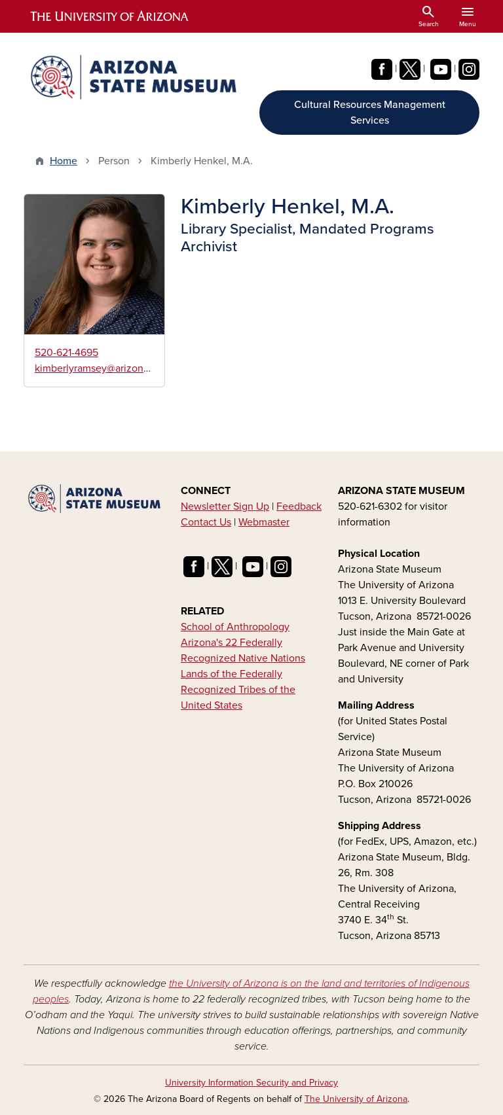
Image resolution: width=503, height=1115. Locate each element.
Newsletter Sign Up (225, 506)
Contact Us (206, 522)
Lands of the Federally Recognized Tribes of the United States (238, 689)
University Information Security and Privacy (251, 1082)
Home (63, 161)
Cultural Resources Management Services (369, 112)
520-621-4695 (66, 352)
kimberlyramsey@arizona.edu (102, 368)
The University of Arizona (356, 1099)
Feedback (299, 506)
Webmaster (263, 522)
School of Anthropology (235, 626)
